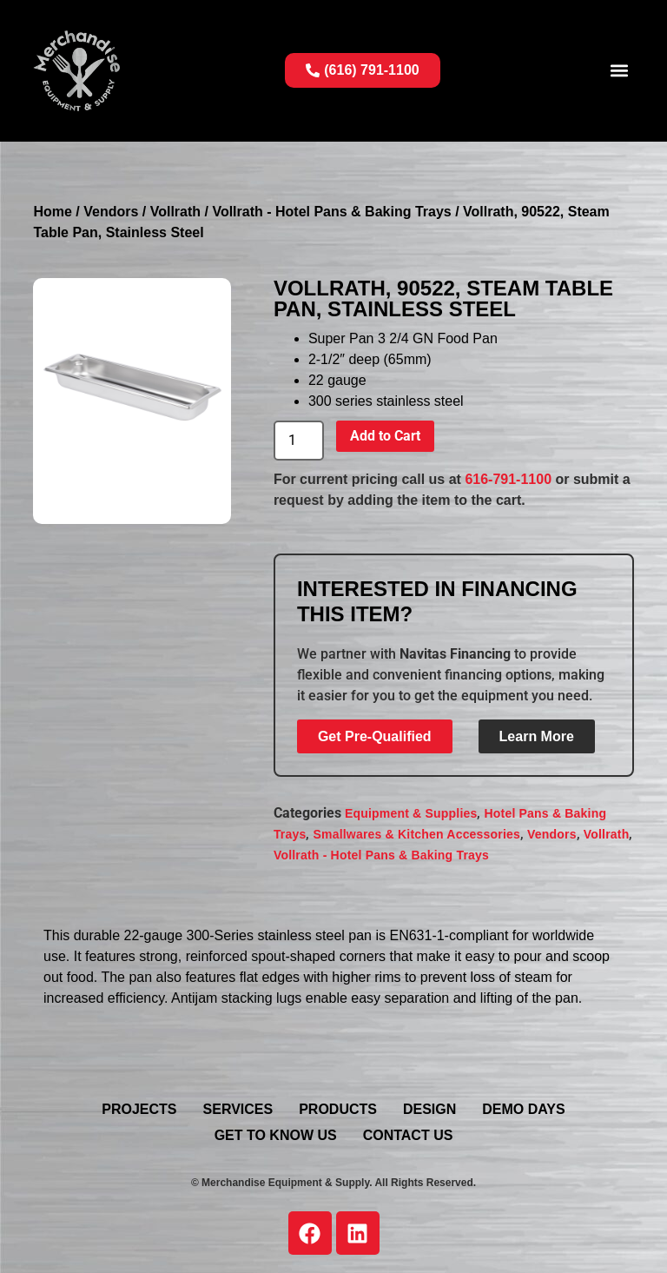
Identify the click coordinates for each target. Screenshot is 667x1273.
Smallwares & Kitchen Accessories (416, 834)
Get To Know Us (276, 1135)
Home (52, 211)
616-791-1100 (508, 479)
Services (238, 1109)
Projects (139, 1109)
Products (338, 1109)
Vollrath (175, 211)
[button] (619, 70)
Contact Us (408, 1135)
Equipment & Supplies (411, 813)
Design (429, 1109)
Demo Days (523, 1109)
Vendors (110, 211)
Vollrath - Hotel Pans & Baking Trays (331, 211)
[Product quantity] (299, 441)
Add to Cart (385, 436)
